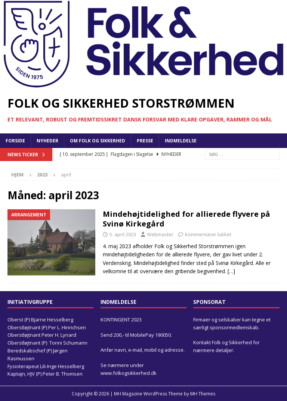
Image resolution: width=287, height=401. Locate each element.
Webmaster (160, 234)
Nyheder (47, 141)
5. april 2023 (122, 234)
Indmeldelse (181, 141)
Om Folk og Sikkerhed (97, 141)
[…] (231, 271)
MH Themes (202, 394)
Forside (15, 141)
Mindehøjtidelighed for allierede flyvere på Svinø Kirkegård (186, 219)
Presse (145, 141)
